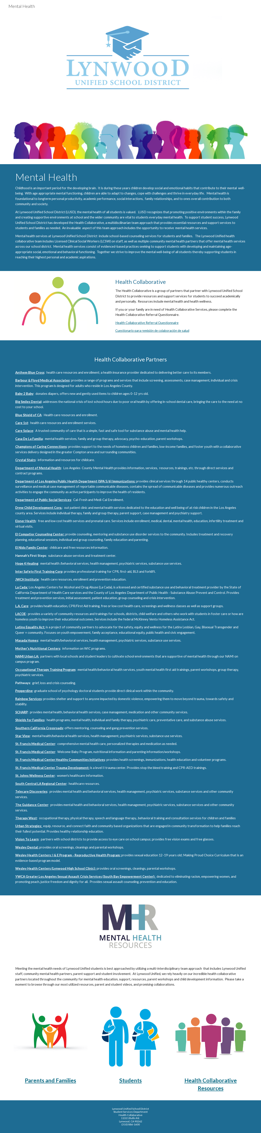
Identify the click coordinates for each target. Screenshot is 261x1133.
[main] (131, 217)
